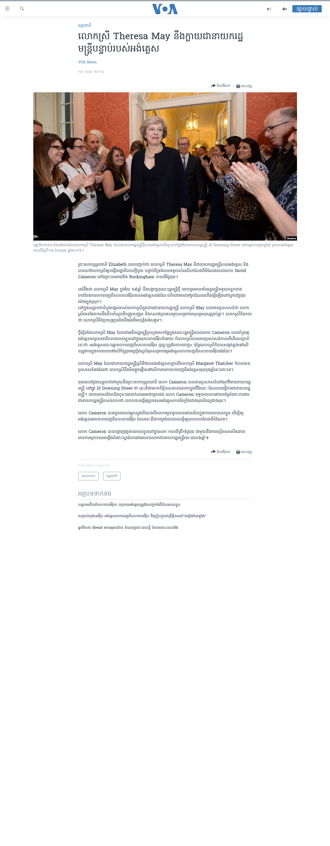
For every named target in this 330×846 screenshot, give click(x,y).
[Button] (220, 86)
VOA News (87, 62)
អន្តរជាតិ (84, 26)
